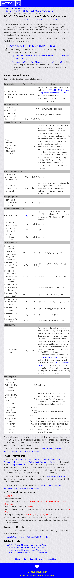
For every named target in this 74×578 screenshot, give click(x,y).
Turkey (53, 462)
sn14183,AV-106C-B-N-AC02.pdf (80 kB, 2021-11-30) (29, 537)
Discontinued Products (21, 8)
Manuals (23, 20)
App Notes (52, 559)
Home (17, 559)
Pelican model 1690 (51, 357)
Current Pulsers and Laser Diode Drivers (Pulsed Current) (31, 11)
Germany (7, 462)
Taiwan (43, 462)
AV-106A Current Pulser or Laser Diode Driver (27, 545)
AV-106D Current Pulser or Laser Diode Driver (27, 550)
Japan (19, 462)
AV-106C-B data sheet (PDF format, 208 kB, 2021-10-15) (31, 46)
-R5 (26, 215)
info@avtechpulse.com (37, 572)
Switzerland (34, 462)
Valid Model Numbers (40, 20)
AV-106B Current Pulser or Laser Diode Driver (27, 547)
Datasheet (14, 20)
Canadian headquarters (56, 476)
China (25, 459)
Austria (18, 459)
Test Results (53, 20)
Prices (29, 20)
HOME (6, 8)
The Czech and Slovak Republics (42, 459)
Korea (25, 462)
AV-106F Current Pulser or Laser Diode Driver (27, 553)
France (60, 459)
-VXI (26, 147)
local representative (16, 465)
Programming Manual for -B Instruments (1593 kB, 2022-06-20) (38, 62)
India (14, 462)
